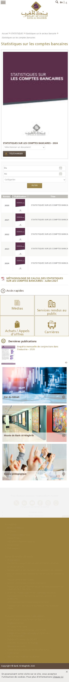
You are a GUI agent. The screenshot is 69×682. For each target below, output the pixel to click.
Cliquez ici (58, 677)
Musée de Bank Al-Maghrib (19, 435)
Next (66, 363)
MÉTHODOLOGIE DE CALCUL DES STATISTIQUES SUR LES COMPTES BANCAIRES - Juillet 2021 (34, 279)
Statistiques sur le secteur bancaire (41, 33)
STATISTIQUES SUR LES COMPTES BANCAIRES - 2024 (30, 143)
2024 (7, 263)
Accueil (5, 33)
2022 (7, 234)
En (61, 2)
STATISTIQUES (17, 33)
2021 (7, 220)
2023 (7, 249)
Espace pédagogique (15, 473)
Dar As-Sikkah (11, 397)
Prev (65, 363)
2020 (7, 205)
